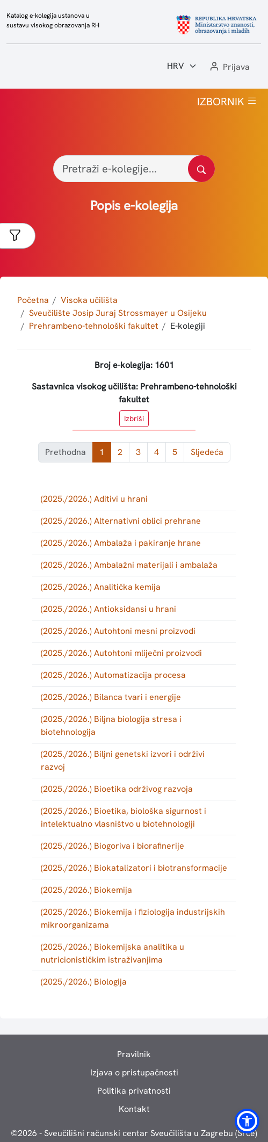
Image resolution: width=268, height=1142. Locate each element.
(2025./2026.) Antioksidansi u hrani (108, 609)
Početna (33, 300)
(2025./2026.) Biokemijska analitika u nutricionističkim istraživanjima (112, 953)
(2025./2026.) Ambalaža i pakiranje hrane (121, 542)
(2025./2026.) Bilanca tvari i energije (111, 697)
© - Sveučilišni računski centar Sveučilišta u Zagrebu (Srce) (134, 1133)
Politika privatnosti (134, 1090)
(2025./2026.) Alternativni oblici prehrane (121, 520)
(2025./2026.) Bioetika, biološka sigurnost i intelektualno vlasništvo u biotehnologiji (123, 817)
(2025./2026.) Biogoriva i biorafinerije (112, 845)
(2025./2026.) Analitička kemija (101, 586)
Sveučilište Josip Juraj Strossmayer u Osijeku (118, 313)
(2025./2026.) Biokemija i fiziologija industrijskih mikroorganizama (133, 918)
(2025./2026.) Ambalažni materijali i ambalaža (129, 564)
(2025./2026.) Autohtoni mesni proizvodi (118, 631)
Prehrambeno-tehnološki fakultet (93, 325)
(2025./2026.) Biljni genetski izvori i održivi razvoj (123, 760)
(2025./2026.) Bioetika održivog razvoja (117, 788)
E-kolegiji (187, 325)
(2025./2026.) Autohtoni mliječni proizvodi (121, 653)
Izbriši (134, 418)
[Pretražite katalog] (201, 168)
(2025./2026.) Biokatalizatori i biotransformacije (134, 867)
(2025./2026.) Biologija (84, 981)
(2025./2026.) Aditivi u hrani (94, 498)
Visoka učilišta (89, 300)
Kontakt (134, 1109)
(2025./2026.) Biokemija (86, 889)
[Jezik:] (182, 66)
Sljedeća (207, 452)
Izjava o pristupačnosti (134, 1072)
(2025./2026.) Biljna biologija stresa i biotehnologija (111, 725)
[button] (229, 67)
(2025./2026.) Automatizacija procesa (113, 675)
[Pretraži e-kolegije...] (134, 168)
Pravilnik (134, 1054)
